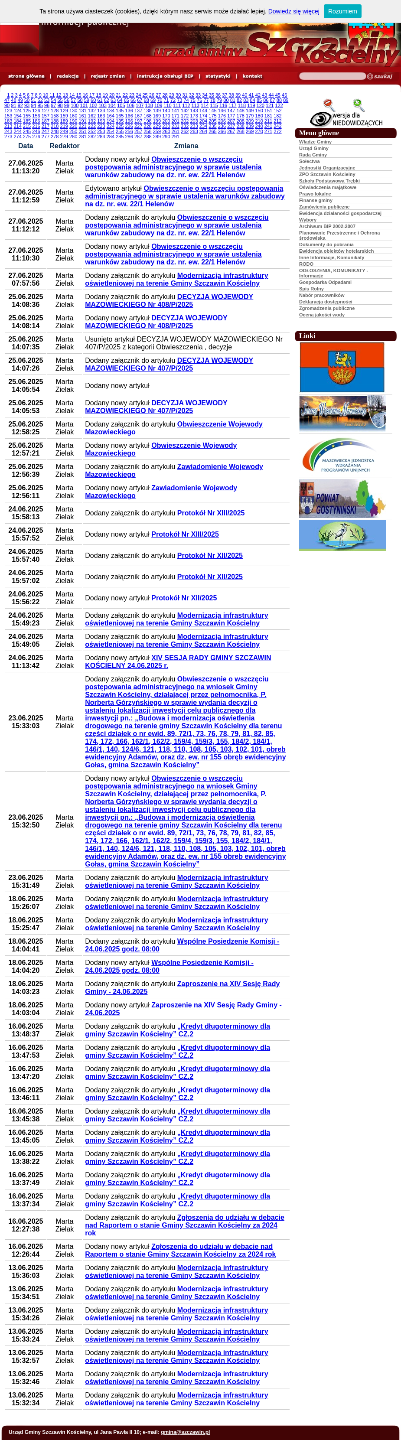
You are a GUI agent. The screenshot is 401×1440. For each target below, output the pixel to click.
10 (45, 95)
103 (102, 105)
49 (20, 100)
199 (157, 121)
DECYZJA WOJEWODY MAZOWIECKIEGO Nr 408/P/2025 (169, 300)
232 (185, 126)
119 (251, 105)
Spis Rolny (311, 288)
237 (231, 126)
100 (74, 105)
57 (73, 100)
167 (138, 115)
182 (277, 115)
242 (277, 126)
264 (203, 131)
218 (55, 126)
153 (8, 115)
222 (92, 126)
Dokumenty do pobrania (326, 244)
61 (99, 100)
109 (158, 105)
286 (129, 136)
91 (13, 105)
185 (27, 121)
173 (194, 115)
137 (138, 110)
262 (185, 131)
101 (84, 105)
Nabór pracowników (322, 295)
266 (222, 131)
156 (36, 115)
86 (265, 100)
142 (185, 110)
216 (36, 126)
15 (78, 95)
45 (277, 95)
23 (131, 95)
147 (231, 110)
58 (79, 100)
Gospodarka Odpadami (325, 282)
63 (113, 100)
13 (65, 95)
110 (167, 105)
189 (64, 121)
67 (139, 100)
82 (239, 100)
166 (129, 115)
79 (219, 100)
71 (166, 100)
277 (45, 136)
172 (185, 115)
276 (36, 136)
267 (231, 131)
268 (241, 131)
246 (36, 131)
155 (27, 115)
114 (205, 105)
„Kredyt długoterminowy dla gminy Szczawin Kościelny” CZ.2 (177, 1030)
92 (20, 105)
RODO (306, 264)
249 (64, 131)
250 (73, 131)
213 (8, 126)
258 (147, 131)
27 (158, 95)
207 (231, 121)
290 (166, 136)
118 (242, 105)
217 (45, 126)
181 (268, 115)
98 (60, 105)
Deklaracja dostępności (325, 301)
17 (92, 95)
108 (149, 105)
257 (138, 131)
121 (270, 105)
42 (258, 95)
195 (120, 121)
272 (277, 131)
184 (17, 121)
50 (26, 100)
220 (73, 126)
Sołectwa (309, 161)
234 (203, 126)
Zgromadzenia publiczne (327, 308)
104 (112, 105)
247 (45, 131)
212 (277, 121)
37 (224, 95)
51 (33, 100)
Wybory (307, 219)
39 (238, 95)
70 (159, 100)
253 (101, 131)
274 (17, 136)
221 (82, 126)
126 (36, 110)
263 (194, 131)
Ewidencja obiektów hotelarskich (336, 251)
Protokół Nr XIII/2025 (211, 513)
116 (223, 105)
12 (58, 95)
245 (27, 131)
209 (250, 121)
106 (130, 105)
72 (173, 100)
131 (82, 110)
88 (279, 100)
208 (241, 121)
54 (53, 100)
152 (277, 110)
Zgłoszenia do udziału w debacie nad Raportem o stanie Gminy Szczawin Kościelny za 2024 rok (184, 1225)
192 (92, 121)
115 (214, 105)
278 (55, 136)
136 (129, 110)
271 (268, 131)
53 (46, 100)
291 (175, 136)
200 (166, 121)
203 (194, 121)
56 (66, 100)
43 (264, 95)
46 (284, 95)
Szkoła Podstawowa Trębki (329, 180)
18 (98, 95)
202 (185, 121)
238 (241, 126)
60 (93, 100)
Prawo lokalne (315, 193)
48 (13, 100)
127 (45, 110)
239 (250, 126)
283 (101, 136)
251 (82, 131)
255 (120, 131)
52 (40, 100)
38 (231, 95)
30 (178, 95)
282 (92, 136)
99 (66, 105)
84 (252, 100)
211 (268, 121)
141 (175, 110)
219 (64, 126)
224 (110, 126)
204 (203, 121)
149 (250, 110)
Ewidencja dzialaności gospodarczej (340, 213)
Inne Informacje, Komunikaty (331, 257)
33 (198, 95)
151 (268, 110)
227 (138, 126)
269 (250, 131)
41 (251, 95)
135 (120, 110)
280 (73, 136)
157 (45, 115)
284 (110, 136)
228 (147, 126)
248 (55, 131)
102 (93, 105)
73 (179, 100)
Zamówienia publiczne (324, 206)
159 (64, 115)
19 (105, 95)
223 (101, 126)
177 (231, 115)
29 (171, 95)
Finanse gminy (316, 200)
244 (17, 131)
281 (82, 136)
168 (147, 115)
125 (27, 110)
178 (241, 115)
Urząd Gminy (314, 148)
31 (184, 95)
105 (121, 105)
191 (82, 121)
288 (147, 136)
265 (212, 131)
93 (26, 105)
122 (279, 105)
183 (8, 121)
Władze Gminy (315, 141)
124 (17, 110)
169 (157, 115)
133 (101, 110)
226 (129, 126)
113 (195, 105)
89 (285, 100)
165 (120, 115)
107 (139, 105)
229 (157, 126)
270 (259, 131)
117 (232, 105)
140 (166, 110)
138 (147, 110)
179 (250, 115)
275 (27, 136)
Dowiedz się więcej (293, 11)
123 (8, 110)
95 (40, 105)
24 (138, 95)
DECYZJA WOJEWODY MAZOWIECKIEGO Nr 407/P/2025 (169, 364)
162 (92, 115)
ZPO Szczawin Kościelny (327, 174)
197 (138, 121)
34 (204, 95)
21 (118, 95)
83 (245, 100)
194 (110, 121)
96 (46, 105)
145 (212, 110)
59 (86, 100)
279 (64, 136)
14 (72, 95)
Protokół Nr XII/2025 (210, 555)
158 (55, 115)
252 (92, 131)
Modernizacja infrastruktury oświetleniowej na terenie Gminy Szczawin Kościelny (176, 279)
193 (101, 121)
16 (85, 95)
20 (111, 95)
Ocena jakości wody (322, 314)
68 (146, 100)
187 (45, 121)
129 (64, 110)
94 (33, 105)
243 (8, 131)
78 (212, 100)
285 (120, 136)
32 (191, 95)
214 (17, 126)
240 (259, 126)
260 (166, 131)
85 (259, 100)
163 (101, 115)
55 (60, 100)
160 (73, 115)
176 (222, 115)
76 (199, 100)
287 (138, 136)
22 (125, 95)
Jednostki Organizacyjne (327, 167)
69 (153, 100)
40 (244, 95)
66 (133, 100)
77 (206, 100)
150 (259, 110)
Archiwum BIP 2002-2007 (327, 226)
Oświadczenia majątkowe (327, 187)
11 (52, 95)
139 (157, 110)
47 (7, 100)
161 (82, 115)
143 (194, 110)
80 (225, 100)
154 (17, 115)
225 (120, 126)
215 (27, 126)
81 (232, 100)
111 (177, 105)
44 (271, 95)
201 (175, 121)
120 (260, 105)
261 (175, 131)
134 (110, 110)
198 (147, 121)
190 (73, 121)
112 (186, 105)
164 (110, 115)
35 (211, 95)
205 (212, 121)
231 (175, 126)
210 (259, 121)
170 (166, 115)
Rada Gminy (313, 154)
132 (92, 110)
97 (53, 105)
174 (203, 115)
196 (129, 121)
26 (151, 95)
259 (157, 131)
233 (194, 126)
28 (164, 95)
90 (7, 105)
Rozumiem (342, 11)
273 (8, 136)
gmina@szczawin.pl (185, 1432)
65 (126, 100)
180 (259, 115)
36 (218, 95)
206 (222, 121)
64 (119, 100)
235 (212, 126)
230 (166, 126)
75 (193, 100)
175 (212, 115)
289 (157, 136)
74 (186, 100)
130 (73, 110)
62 (106, 100)
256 (129, 131)
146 (222, 110)
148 (241, 110)
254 (110, 131)
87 (272, 100)
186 (36, 121)
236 (222, 126)
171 (175, 115)
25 (145, 95)
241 (268, 126)
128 (55, 110)
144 (203, 110)
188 (55, 121)
